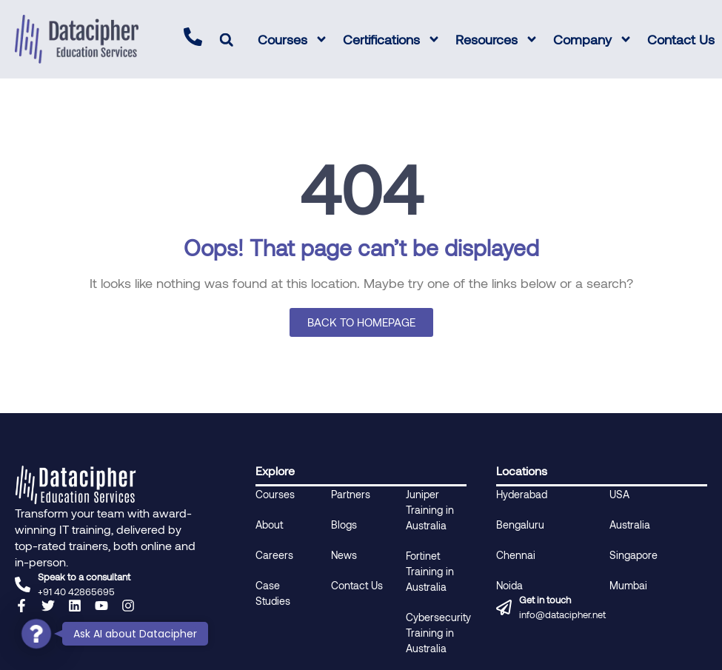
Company (592, 39)
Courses (293, 39)
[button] (226, 39)
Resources (496, 39)
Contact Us (681, 39)
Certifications (392, 39)
